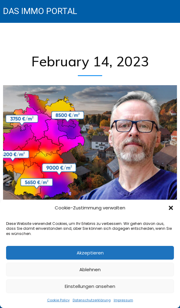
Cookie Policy (58, 300)
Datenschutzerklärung (92, 300)
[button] (171, 208)
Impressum (123, 300)
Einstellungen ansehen (90, 286)
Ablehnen (90, 269)
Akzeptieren (90, 253)
